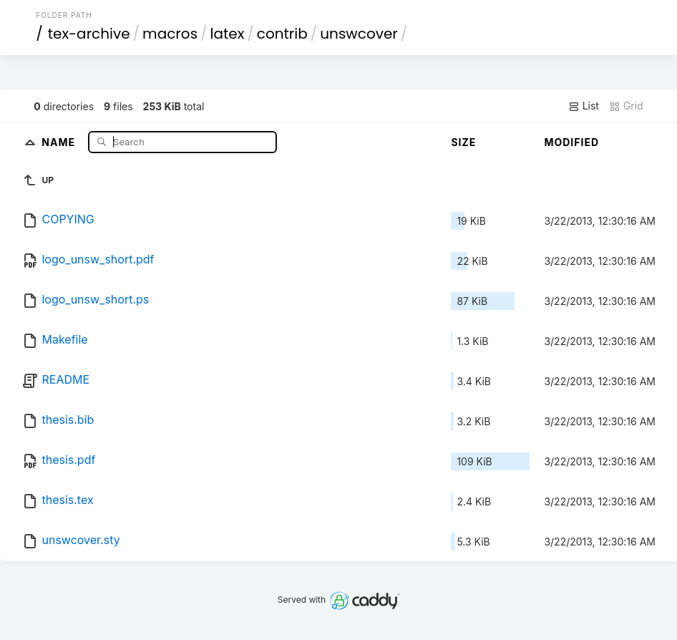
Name (60, 141)
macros (170, 34)
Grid (626, 106)
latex (227, 34)
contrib (282, 34)
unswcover (358, 34)
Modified (571, 142)
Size (463, 142)
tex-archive (89, 34)
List (583, 106)
